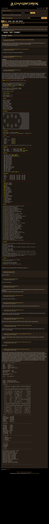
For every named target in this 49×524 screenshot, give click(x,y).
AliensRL (4, 302)
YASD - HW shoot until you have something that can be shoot (19, 380)
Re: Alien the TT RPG (11, 302)
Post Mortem (5, 49)
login (6, 10)
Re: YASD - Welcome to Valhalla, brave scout (15, 326)
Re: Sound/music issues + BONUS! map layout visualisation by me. (20, 356)
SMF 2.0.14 (19, 520)
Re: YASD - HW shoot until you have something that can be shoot (19, 364)
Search (9, 21)
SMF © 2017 (24, 520)
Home (3, 21)
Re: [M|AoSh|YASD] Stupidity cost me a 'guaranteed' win (18, 49)
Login (16, 21)
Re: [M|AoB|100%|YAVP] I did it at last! (15, 56)
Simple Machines (29, 520)
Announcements (6, 39)
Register (21, 21)
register (9, 10)
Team (13, 21)
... (7, 37)
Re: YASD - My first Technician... (13, 310)
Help (6, 21)
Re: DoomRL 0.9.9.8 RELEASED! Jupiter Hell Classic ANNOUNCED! (22, 39)
